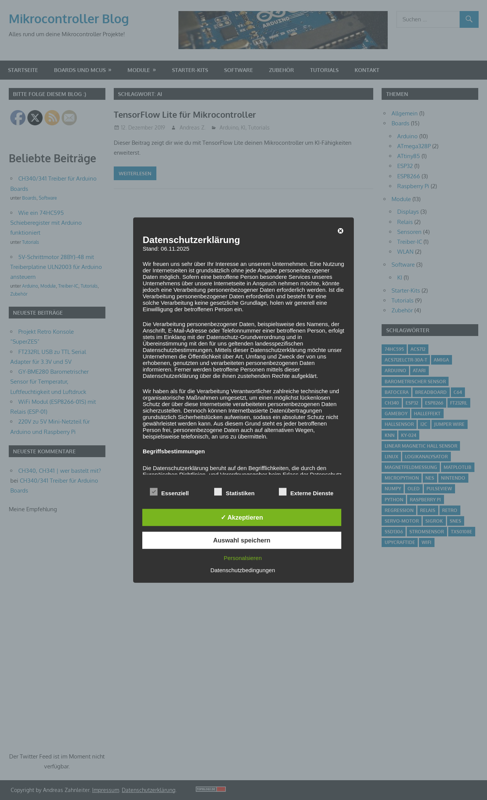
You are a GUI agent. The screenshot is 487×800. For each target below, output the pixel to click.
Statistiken (234, 491)
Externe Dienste (306, 491)
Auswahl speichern (241, 540)
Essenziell (169, 491)
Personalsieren (243, 557)
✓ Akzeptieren (242, 517)
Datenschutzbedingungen (242, 569)
